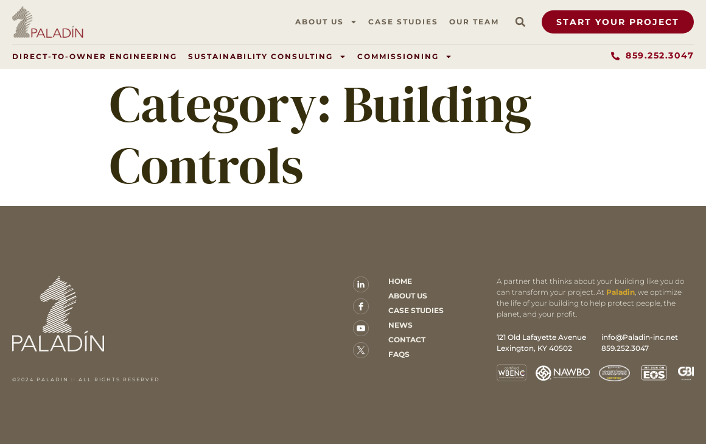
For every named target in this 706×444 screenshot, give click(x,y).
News (400, 324)
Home (400, 281)
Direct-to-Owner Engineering (94, 56)
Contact (406, 339)
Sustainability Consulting (267, 57)
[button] (520, 22)
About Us (326, 22)
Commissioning (404, 57)
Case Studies (403, 21)
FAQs (399, 354)
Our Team (474, 21)
